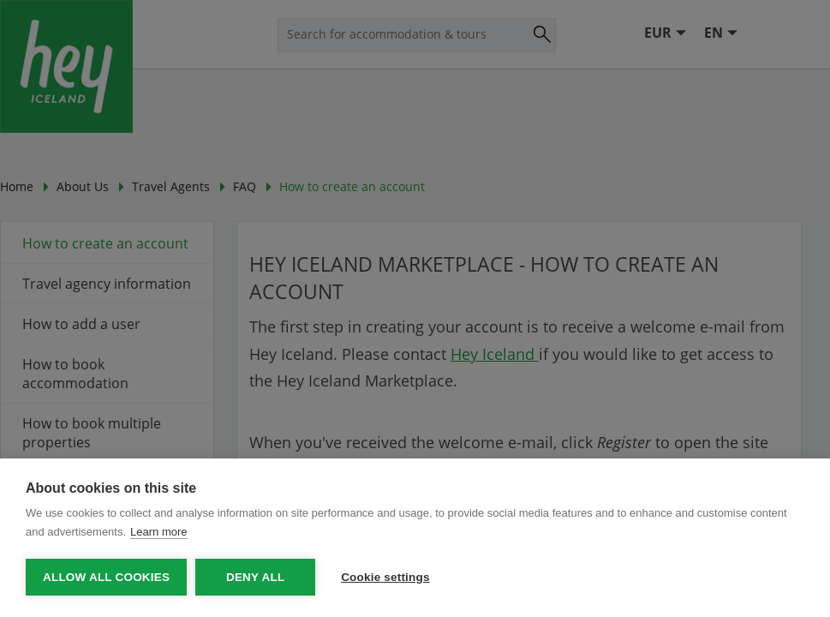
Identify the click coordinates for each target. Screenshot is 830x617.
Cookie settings (385, 577)
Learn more (158, 531)
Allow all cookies (106, 577)
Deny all (255, 577)
